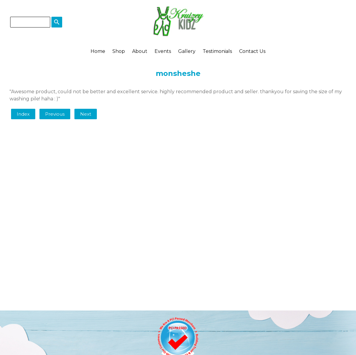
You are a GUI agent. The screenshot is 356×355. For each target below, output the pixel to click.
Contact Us (252, 51)
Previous (55, 114)
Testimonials (217, 51)
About (139, 51)
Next (85, 114)
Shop (118, 51)
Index (23, 114)
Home (98, 51)
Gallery (186, 51)
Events (163, 51)
